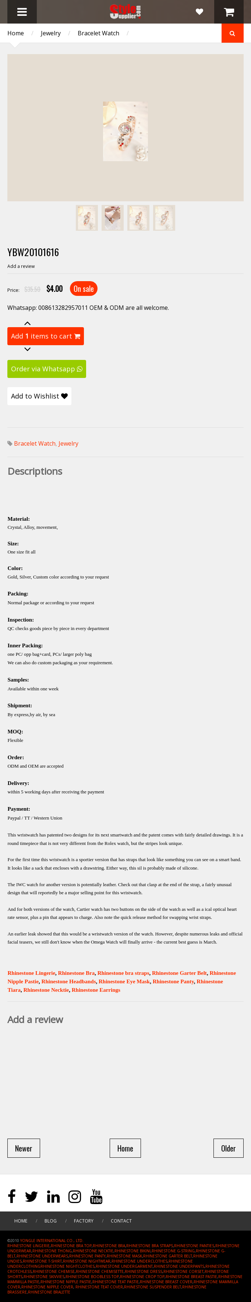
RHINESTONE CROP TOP (142, 1276)
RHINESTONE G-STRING (173, 1250)
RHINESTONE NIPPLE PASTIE (65, 1281)
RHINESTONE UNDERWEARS (42, 1256)
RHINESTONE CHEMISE (54, 1271)
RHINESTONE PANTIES (194, 1245)
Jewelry (51, 33)
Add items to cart (45, 336)
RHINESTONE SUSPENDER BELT (152, 1286)
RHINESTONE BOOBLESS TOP (92, 1276)
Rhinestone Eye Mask (124, 981)
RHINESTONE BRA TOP (71, 1245)
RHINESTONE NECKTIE (93, 1250)
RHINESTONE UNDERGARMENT (124, 1266)
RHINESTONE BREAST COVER (166, 1281)
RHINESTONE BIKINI (132, 1250)
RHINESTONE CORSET (183, 1271)
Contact (121, 1221)
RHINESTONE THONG (52, 1250)
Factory (83, 1221)
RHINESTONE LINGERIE (28, 1245)
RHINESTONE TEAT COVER (99, 1286)
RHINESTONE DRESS (143, 1271)
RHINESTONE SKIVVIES (44, 1276)
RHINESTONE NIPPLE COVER (47, 1286)
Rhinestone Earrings (96, 990)
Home (15, 33)
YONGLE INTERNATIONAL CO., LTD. (52, 1240)
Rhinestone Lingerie (31, 973)
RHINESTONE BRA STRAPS (149, 1245)
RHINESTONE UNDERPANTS (179, 1266)
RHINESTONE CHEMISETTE (100, 1271)
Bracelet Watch (98, 33)
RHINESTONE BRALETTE (49, 1292)
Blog (51, 1221)
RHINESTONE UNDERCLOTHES (139, 1261)
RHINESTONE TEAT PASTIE (115, 1281)
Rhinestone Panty (173, 981)
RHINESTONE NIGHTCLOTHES (67, 1266)
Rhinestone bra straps (123, 973)
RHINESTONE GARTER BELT (167, 1256)
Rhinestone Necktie (46, 990)
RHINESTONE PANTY (87, 1256)
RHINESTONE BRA (109, 1245)
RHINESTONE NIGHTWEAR (86, 1261)
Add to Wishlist (39, 396)
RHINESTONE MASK (124, 1256)
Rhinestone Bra (76, 973)
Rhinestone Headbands (69, 981)
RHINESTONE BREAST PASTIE (191, 1276)
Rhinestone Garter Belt (179, 973)
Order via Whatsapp (46, 368)
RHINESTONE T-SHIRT (42, 1261)
